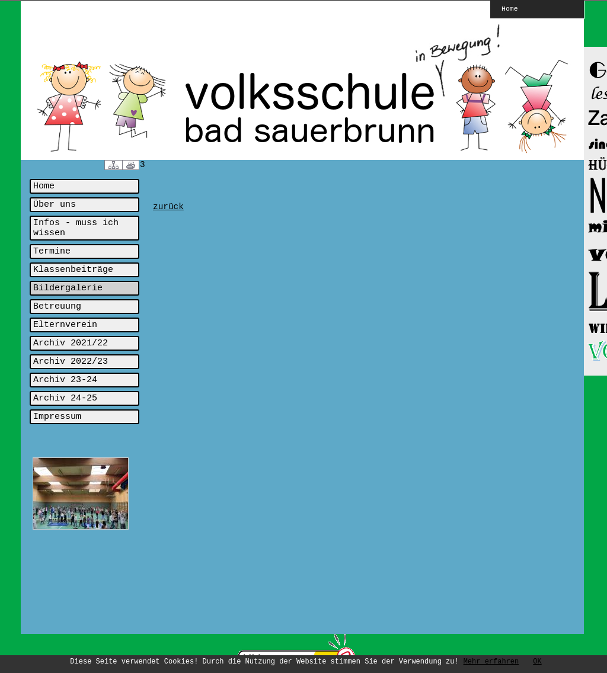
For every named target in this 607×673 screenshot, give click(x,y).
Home (509, 8)
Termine (52, 251)
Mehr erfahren (491, 662)
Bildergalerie (68, 288)
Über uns (54, 205)
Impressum (57, 417)
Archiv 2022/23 (70, 362)
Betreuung (57, 307)
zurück (168, 206)
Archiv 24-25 (65, 398)
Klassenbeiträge (73, 270)
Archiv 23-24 (65, 380)
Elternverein (65, 325)
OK (537, 662)
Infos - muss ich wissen (76, 228)
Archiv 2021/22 (70, 343)
